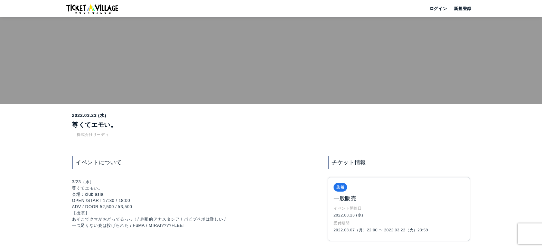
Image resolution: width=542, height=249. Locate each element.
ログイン (438, 8)
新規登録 (459, 8)
